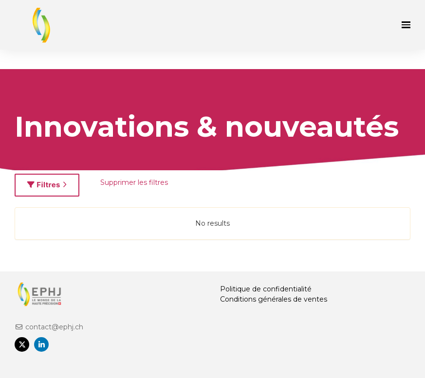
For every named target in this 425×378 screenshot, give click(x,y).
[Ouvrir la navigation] (406, 25)
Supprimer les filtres (134, 182)
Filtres (47, 184)
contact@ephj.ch (49, 327)
